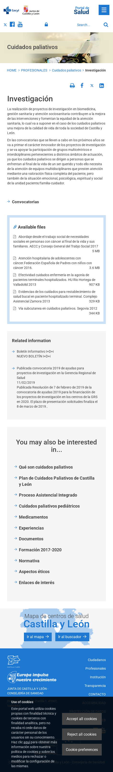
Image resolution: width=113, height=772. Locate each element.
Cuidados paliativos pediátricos (49, 506)
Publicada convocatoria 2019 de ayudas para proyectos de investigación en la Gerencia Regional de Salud (56, 373)
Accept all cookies (82, 719)
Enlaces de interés (36, 582)
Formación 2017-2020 (40, 549)
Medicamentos (33, 517)
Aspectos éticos (34, 571)
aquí (26, 742)
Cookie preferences (82, 749)
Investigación (95, 70)
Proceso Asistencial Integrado (48, 495)
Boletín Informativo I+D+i (35, 351)
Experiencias (31, 528)
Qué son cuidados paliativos (46, 467)
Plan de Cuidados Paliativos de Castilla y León (57, 481)
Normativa (29, 560)
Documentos (31, 538)
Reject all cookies (81, 734)
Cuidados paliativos (66, 70)
